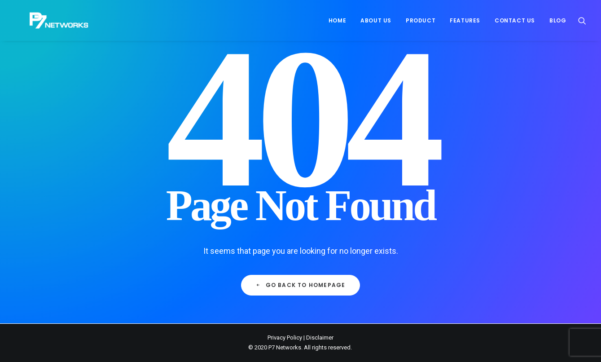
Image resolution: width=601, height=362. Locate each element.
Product (420, 20)
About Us (375, 20)
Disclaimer (319, 337)
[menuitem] (337, 20)
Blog (557, 20)
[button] (582, 20)
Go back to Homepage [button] (300, 285)
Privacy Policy (285, 337)
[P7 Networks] (44, 20)
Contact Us (515, 20)
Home (337, 20)
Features (465, 20)
